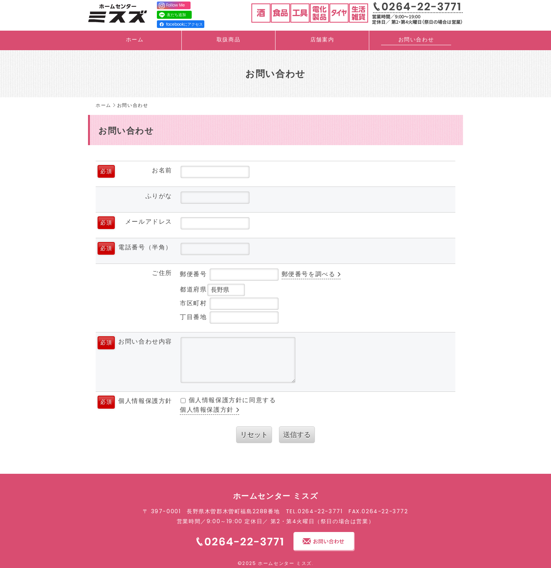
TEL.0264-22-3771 (314, 511)
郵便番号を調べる (309, 274)
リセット (254, 434)
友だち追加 (172, 15)
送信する (297, 434)
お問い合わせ (416, 39)
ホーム (135, 39)
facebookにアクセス (181, 24)
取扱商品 (228, 39)
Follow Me (172, 5)
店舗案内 (322, 39)
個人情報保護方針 (207, 409)
